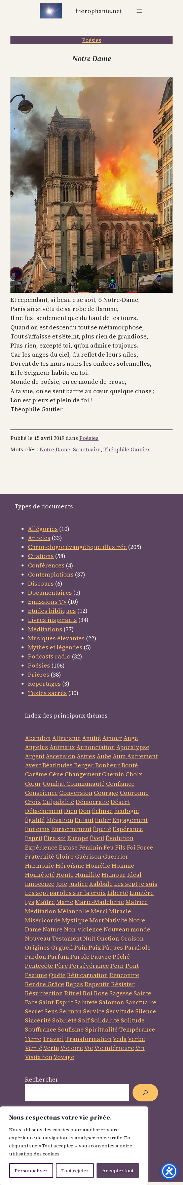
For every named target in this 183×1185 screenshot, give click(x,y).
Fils (120, 847)
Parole (79, 956)
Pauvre (101, 956)
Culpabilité (58, 801)
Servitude (120, 1011)
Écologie (126, 811)
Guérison (88, 856)
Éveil (97, 838)
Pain (80, 947)
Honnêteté (40, 874)
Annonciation (95, 747)
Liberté (117, 892)
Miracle (120, 911)
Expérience (41, 847)
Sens (51, 1011)
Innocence (39, 883)
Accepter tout (118, 1170)
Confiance (120, 783)
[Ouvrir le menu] (139, 11)
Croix (33, 801)
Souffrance (40, 1029)
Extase (68, 847)
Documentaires (50, 592)
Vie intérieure (114, 1048)
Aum (120, 756)
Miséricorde (43, 920)
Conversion (76, 792)
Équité (102, 829)
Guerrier (116, 856)
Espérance (128, 829)
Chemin (113, 774)
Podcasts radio (49, 656)
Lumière (142, 892)
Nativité (116, 920)
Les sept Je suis (135, 883)
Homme (123, 865)
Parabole (137, 947)
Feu (109, 847)
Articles (39, 538)
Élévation (59, 820)
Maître (45, 902)
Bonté (129, 765)
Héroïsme (70, 865)
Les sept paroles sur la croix (65, 892)
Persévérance (89, 965)
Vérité (33, 1048)
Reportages (44, 683)
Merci (99, 911)
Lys (29, 902)
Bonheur (107, 765)
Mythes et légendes (55, 647)
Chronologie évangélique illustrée (77, 547)
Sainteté (86, 1002)
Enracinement (71, 829)
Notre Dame (55, 449)
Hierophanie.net (98, 11)
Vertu (51, 1048)
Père (61, 965)
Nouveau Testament (53, 938)
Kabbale (101, 883)
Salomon (111, 1002)
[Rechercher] (145, 1092)
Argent (34, 756)
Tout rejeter (74, 1170)
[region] (74, 1145)
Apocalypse (132, 747)
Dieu (70, 811)
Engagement (130, 820)
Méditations (45, 629)
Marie (64, 902)
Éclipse (102, 811)
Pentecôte (39, 965)
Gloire (65, 856)
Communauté (85, 783)
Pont (132, 965)
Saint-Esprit (56, 1002)
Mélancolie (73, 911)
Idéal (134, 874)
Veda (120, 1039)
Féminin (90, 847)
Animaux (62, 747)
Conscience (41, 792)
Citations (41, 556)
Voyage (63, 1057)
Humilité (87, 874)
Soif (83, 1020)
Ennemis (37, 829)
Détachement (44, 811)
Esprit (33, 838)
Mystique (75, 920)
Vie (88, 1048)
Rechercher (42, 1079)
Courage (106, 792)
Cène (56, 774)
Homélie (98, 865)
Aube (104, 756)
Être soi (55, 838)
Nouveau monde (127, 929)
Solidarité (105, 1020)
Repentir (97, 984)
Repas (74, 984)
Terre (33, 1039)
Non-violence (83, 929)
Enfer (103, 820)
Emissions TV (47, 601)
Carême (36, 774)
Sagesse (120, 993)
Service (94, 1011)
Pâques (112, 947)
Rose (101, 993)
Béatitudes (57, 765)
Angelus (36, 747)
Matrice (136, 902)
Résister (123, 984)
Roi (88, 993)
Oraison (132, 938)
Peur (117, 965)
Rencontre (124, 975)
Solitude (133, 1020)
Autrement (142, 756)
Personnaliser (30, 1170)
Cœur (33, 783)
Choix (133, 774)
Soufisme (71, 1029)
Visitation (38, 1057)
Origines (37, 947)
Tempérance (137, 1029)
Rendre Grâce (44, 984)
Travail (53, 1039)
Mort (96, 920)
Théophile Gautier (126, 449)
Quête (57, 975)
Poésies (91, 40)
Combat (54, 783)
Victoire (71, 1048)
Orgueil (62, 947)
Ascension (60, 756)
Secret (34, 1011)
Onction (108, 938)
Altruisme (66, 738)
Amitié (91, 738)
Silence (145, 1011)
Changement (83, 774)
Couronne (134, 792)
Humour (114, 874)
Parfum (58, 956)
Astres (86, 756)
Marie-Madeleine (99, 902)
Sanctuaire (87, 449)
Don (84, 811)
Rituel (72, 993)
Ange (130, 738)
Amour (112, 738)
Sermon (70, 1011)
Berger (84, 765)
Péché (121, 956)
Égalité (35, 820)
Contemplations (51, 574)
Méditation (40, 911)
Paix (94, 947)
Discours (41, 583)
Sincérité (38, 1020)
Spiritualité (101, 1029)
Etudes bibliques (52, 610)
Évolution (120, 838)
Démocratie (92, 801)
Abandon (38, 738)
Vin (140, 1048)
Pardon (35, 956)
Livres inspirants (52, 620)
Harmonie (39, 865)
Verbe (136, 1039)
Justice (78, 883)
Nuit (89, 938)
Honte (65, 874)
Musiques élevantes (56, 638)
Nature (53, 929)
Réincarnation (87, 975)
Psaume (36, 975)
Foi (131, 847)
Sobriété (64, 1020)
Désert (120, 801)
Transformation (88, 1039)
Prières (38, 674)
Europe (77, 838)
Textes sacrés (47, 693)
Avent (33, 765)
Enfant (84, 820)
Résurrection (44, 993)
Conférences (46, 565)
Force (145, 847)
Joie (61, 883)
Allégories (43, 529)
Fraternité (39, 856)
